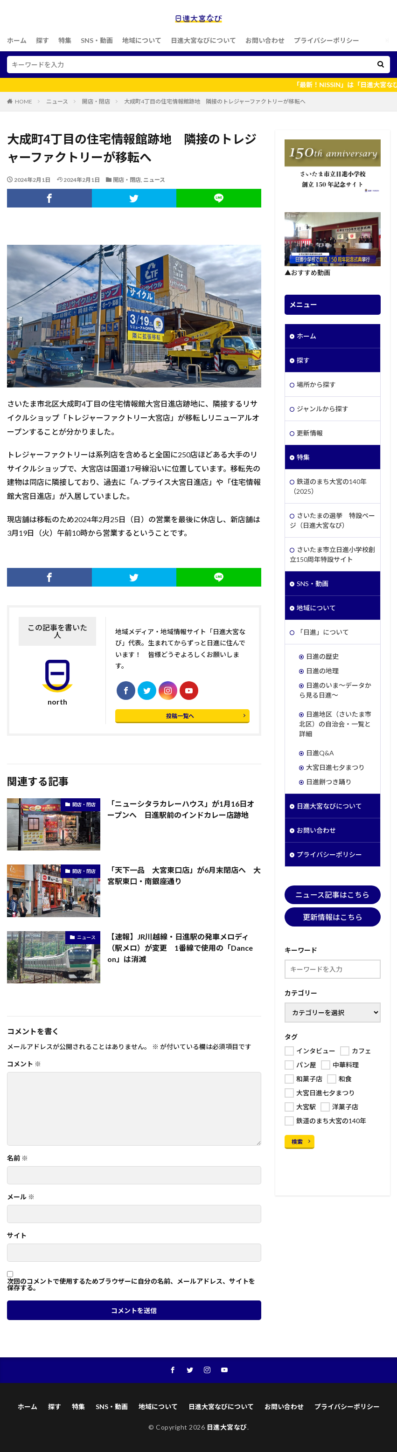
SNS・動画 (97, 40)
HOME (23, 101)
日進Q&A (320, 753)
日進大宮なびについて (203, 40)
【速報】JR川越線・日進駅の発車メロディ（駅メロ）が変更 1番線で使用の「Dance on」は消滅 (180, 947)
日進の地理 (322, 671)
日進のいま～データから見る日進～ (335, 690)
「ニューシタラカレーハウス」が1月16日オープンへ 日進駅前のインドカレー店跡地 (180, 809)
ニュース (57, 101)
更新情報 (310, 433)
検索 (297, 1141)
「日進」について (323, 632)
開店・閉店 (96, 101)
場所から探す (316, 384)
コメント (24, 1064)
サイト (17, 1235)
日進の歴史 (322, 656)
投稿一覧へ (180, 715)
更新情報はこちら (332, 917)
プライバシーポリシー (326, 40)
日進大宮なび (227, 1427)
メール (21, 1197)
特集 (64, 40)
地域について (141, 40)
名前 (17, 1158)
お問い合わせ (265, 40)
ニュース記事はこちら (332, 894)
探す (42, 40)
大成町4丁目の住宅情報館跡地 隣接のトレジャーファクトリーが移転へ (215, 101)
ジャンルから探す (322, 409)
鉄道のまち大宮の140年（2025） (328, 486)
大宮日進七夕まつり (335, 767)
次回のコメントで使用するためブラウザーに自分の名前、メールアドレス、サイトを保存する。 (131, 1284)
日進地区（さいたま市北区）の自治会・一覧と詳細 (335, 724)
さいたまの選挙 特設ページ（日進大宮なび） (332, 520)
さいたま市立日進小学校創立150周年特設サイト (332, 554)
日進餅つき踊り (329, 782)
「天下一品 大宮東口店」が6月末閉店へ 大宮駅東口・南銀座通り (184, 875)
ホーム (17, 40)
